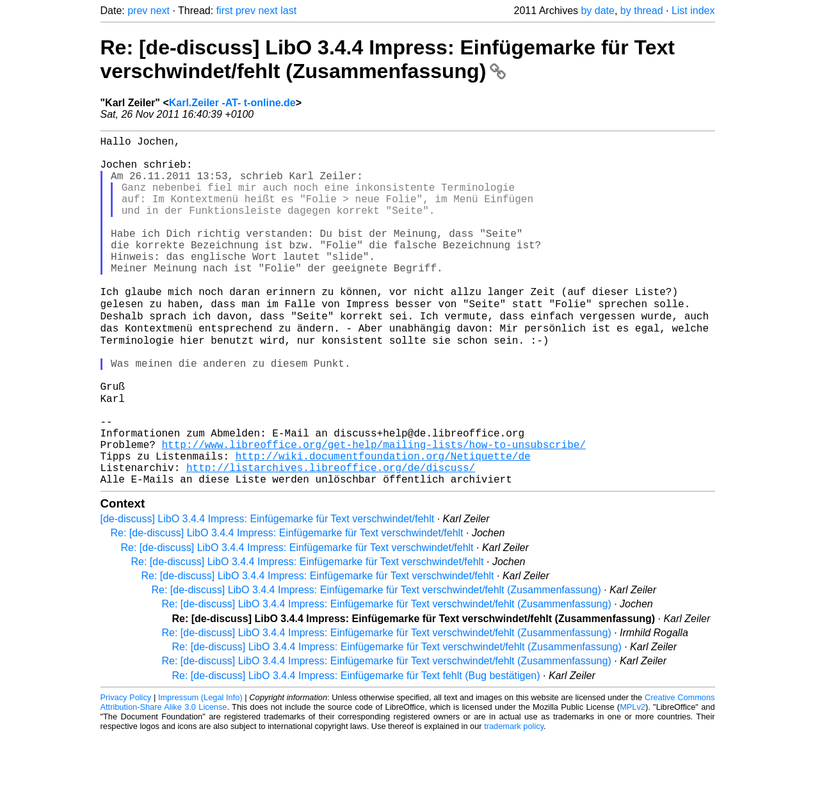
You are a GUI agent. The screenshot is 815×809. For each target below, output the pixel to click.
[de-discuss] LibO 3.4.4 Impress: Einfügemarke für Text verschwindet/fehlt (268, 591)
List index (693, 10)
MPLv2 (632, 780)
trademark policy (514, 799)
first (224, 10)
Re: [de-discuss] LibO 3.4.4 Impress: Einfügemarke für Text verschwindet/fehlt (287, 605)
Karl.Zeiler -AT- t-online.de (232, 102)
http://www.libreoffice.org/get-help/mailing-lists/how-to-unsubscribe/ (374, 509)
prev (137, 10)
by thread (641, 10)
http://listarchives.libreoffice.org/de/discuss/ (330, 538)
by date (597, 10)
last (288, 10)
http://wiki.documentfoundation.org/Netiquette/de (383, 524)
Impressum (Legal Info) (200, 770)
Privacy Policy (126, 770)
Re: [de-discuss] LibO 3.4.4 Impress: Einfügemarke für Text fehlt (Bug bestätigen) (356, 748)
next (160, 10)
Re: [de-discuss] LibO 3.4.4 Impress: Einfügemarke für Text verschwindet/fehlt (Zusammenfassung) (388, 59)
